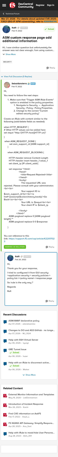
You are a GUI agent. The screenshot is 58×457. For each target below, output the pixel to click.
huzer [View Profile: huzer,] (25, 356)
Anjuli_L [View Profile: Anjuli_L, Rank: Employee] (26, 417)
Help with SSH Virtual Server (23, 340)
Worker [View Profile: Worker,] (26, 369)
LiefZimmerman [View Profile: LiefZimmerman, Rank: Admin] (30, 398)
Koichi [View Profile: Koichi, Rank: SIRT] (25, 407)
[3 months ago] (14, 324)
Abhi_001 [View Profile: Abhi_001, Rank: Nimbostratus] (27, 436)
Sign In (50, 5)
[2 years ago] (15, 436)
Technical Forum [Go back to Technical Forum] (10, 13)
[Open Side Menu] (4, 5)
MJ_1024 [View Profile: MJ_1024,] (27, 333)
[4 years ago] (14, 417)
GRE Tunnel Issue (17, 349)
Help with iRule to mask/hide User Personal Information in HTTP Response (31, 432)
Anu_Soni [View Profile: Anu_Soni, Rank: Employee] (27, 426)
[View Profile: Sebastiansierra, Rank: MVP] (7, 85)
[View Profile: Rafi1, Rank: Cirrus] (6, 29)
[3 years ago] (15, 407)
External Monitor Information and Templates (31, 394)
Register (40, 5)
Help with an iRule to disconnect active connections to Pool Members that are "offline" (29, 362)
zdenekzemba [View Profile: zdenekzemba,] (29, 324)
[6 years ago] (15, 398)
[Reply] (51, 68)
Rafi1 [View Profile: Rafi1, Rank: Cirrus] (14, 28)
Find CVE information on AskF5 (25, 413)
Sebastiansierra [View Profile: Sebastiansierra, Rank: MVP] (19, 83)
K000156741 (50, 21)
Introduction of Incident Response (26, 404)
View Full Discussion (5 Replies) (16, 76)
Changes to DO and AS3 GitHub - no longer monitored (31, 330)
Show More (9, 54)
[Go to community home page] (21, 5)
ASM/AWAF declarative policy (24, 320)
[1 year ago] (15, 426)
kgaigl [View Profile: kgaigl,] (26, 343)
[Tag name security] (7, 62)
